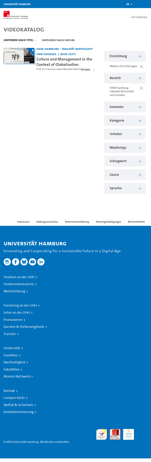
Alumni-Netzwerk (17, 376)
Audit (113, 431)
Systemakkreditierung (142, 431)
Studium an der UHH (19, 277)
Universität (12, 348)
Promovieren (13, 319)
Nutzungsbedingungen (108, 221)
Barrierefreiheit (136, 221)
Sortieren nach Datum (58, 40)
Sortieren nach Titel (18, 40)
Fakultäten (12, 369)
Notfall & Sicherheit (18, 405)
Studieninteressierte (19, 284)
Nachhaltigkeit (14, 362)
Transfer (10, 334)
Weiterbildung (14, 291)
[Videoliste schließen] (88, 69)
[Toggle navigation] (146, 4)
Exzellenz (11, 355)
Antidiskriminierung (19, 412)
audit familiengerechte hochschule (101, 434)
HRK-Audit (126, 433)
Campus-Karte (14, 397)
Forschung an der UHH (20, 305)
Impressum (23, 221)
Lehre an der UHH (17, 312)
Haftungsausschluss (47, 221)
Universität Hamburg (17, 4)
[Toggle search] (137, 4)
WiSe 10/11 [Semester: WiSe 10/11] (68, 54)
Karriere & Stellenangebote (24, 326)
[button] (127, 4)
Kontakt (9, 390)
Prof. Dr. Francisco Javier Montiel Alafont (58, 69)
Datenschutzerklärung (77, 221)
